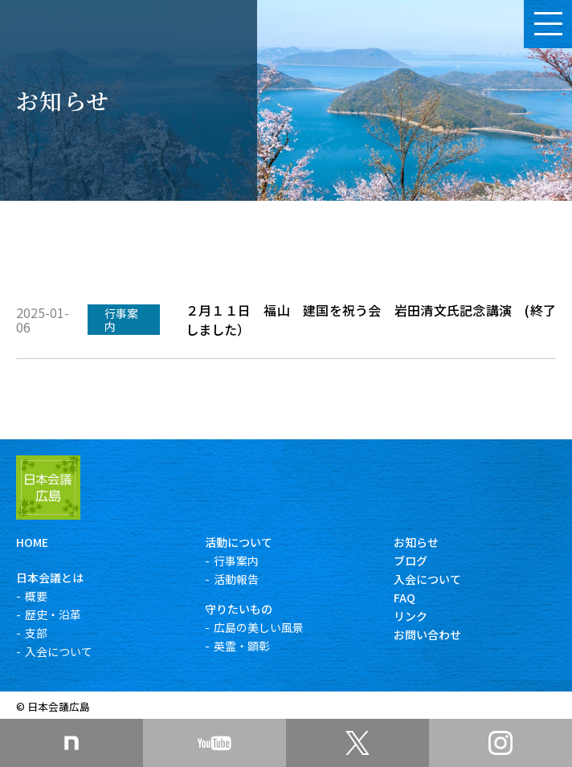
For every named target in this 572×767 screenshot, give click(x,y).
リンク (410, 616)
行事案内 (236, 561)
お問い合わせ (427, 634)
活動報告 (236, 579)
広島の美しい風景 (259, 627)
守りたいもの (238, 608)
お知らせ (416, 542)
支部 (36, 633)
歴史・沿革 (53, 614)
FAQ (404, 597)
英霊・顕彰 (242, 646)
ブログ (410, 560)
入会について (58, 651)
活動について (238, 542)
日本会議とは (50, 577)
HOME (32, 542)
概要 (36, 596)
